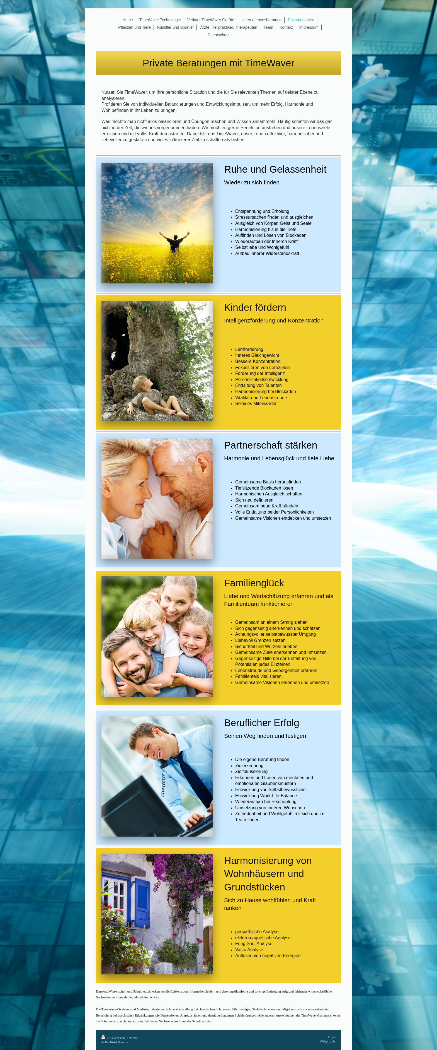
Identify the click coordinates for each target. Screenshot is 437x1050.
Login (332, 1037)
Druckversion (113, 1038)
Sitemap (133, 1038)
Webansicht (328, 1041)
